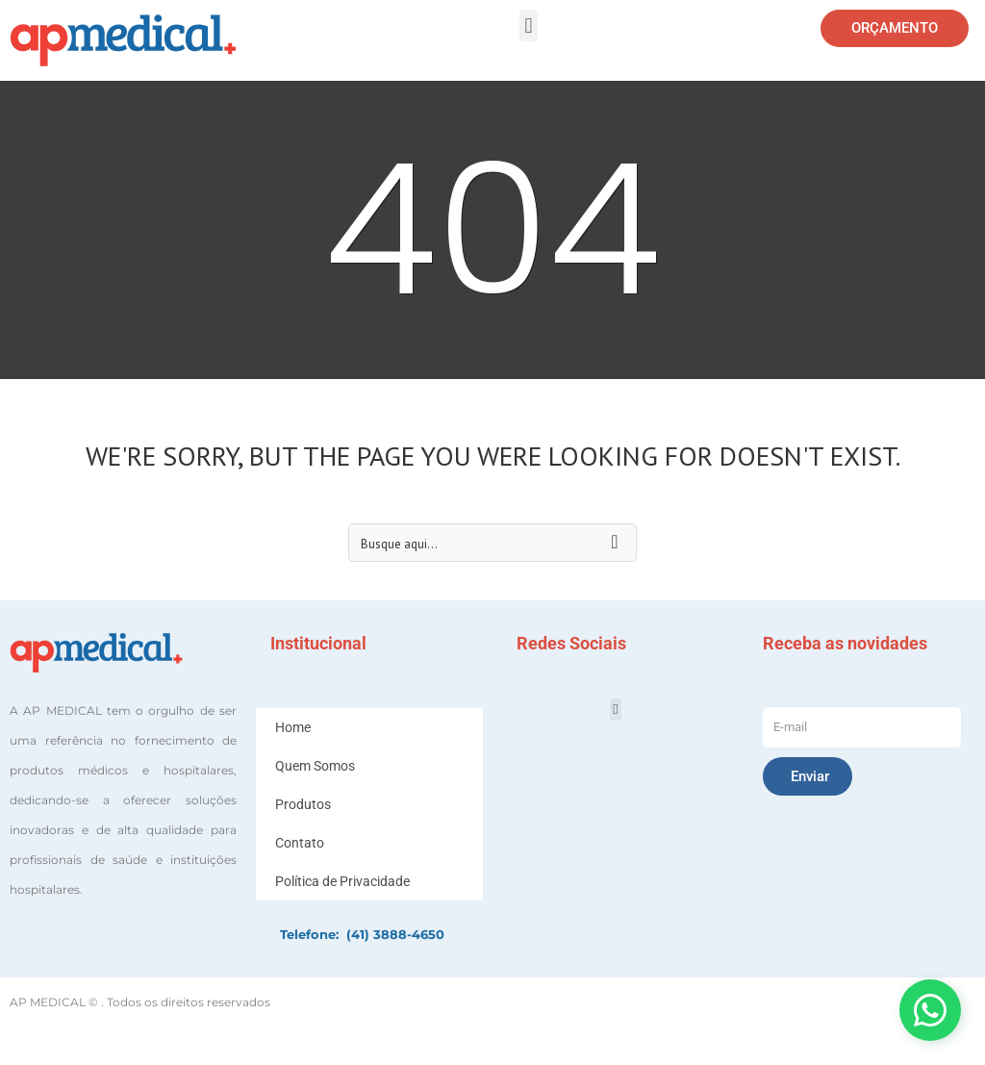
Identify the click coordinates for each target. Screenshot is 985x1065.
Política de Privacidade (342, 881)
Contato (299, 842)
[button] (528, 25)
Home (293, 727)
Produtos (303, 804)
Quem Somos (315, 765)
